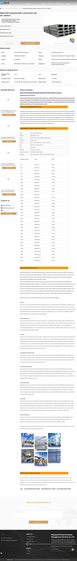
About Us (50, 3)
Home (28, 3)
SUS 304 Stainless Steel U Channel (32, 488)
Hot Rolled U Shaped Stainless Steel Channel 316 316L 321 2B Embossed (8, 139)
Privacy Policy (10, 559)
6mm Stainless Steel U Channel (64, 488)
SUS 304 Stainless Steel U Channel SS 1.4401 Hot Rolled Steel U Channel (8, 112)
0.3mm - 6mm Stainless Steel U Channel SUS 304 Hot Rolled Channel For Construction (8, 192)
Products (35, 3)
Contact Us (59, 3)
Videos (43, 3)
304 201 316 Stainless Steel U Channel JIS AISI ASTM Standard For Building (8, 165)
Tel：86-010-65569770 (6, 538)
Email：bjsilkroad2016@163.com (9, 540)
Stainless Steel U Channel (16, 8)
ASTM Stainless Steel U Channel (48, 488)
